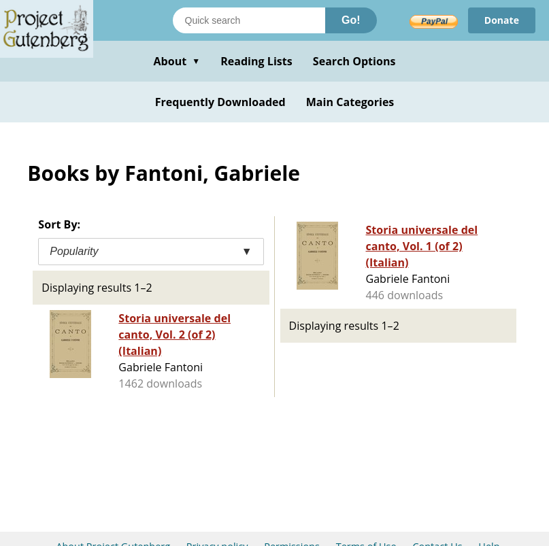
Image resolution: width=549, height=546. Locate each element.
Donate (501, 20)
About (176, 61)
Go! (351, 20)
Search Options (354, 61)
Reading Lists (256, 61)
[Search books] (249, 20)
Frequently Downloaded (220, 102)
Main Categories (350, 102)
